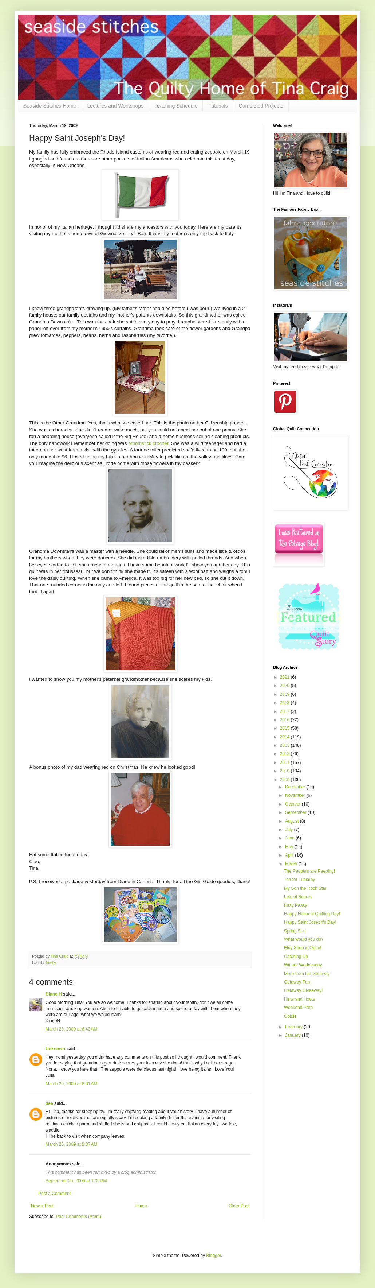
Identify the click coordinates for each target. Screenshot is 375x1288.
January (293, 1035)
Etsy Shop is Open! (302, 947)
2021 (285, 677)
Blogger (213, 1255)
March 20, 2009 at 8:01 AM (71, 1083)
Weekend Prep (298, 1007)
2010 (285, 770)
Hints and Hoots (299, 999)
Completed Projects (261, 106)
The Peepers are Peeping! (309, 871)
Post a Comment (54, 1193)
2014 (285, 737)
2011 (285, 762)
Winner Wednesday (303, 964)
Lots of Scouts (298, 896)
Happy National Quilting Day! (312, 913)
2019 (285, 694)
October (293, 804)
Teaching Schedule (175, 106)
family (51, 963)
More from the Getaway (306, 973)
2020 (285, 685)
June (290, 838)
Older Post (239, 1206)
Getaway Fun (297, 982)
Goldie (290, 1016)
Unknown (55, 1048)
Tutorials (218, 106)
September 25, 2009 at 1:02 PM (76, 1180)
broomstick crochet (148, 443)
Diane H (54, 994)
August (292, 821)
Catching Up (296, 956)
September (296, 812)
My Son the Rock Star (305, 888)
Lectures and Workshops (115, 106)
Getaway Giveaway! (303, 990)
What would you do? (304, 939)
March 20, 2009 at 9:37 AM (71, 1144)
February (294, 1026)
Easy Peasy (295, 905)
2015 (285, 728)
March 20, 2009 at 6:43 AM (71, 1029)
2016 (285, 719)
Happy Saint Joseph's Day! (310, 922)
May (290, 846)
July (289, 829)
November (296, 795)
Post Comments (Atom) (78, 1216)
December (296, 787)
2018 (285, 702)
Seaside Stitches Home (49, 106)
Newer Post (42, 1206)
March (292, 863)
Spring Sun (294, 931)
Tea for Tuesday (299, 879)
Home (141, 1206)
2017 (285, 711)
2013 (285, 745)
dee (49, 1103)
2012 (285, 753)
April (290, 855)
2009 (285, 779)
